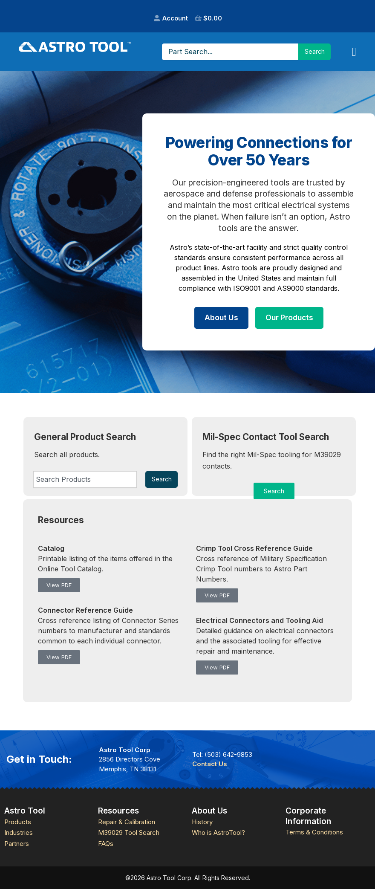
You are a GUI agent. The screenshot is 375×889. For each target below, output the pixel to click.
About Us (221, 317)
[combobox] (85, 479)
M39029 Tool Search (128, 832)
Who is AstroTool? (218, 832)
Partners (16, 844)
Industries (18, 832)
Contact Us (209, 764)
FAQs (105, 844)
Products (17, 822)
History (202, 822)
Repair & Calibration (126, 822)
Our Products (289, 317)
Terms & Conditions (314, 832)
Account (175, 18)
